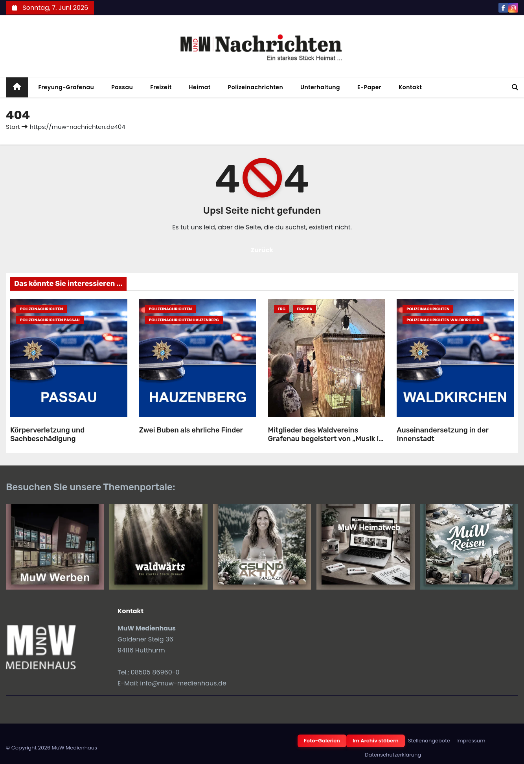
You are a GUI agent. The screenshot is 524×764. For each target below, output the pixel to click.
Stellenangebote (429, 740)
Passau (122, 87)
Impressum (470, 740)
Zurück (262, 250)
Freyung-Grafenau (66, 87)
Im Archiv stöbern (376, 740)
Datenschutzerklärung (393, 755)
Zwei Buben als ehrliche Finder (191, 430)
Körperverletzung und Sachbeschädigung (47, 434)
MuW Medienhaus (74, 747)
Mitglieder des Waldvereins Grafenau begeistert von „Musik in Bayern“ (325, 439)
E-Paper (369, 87)
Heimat (200, 87)
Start (13, 127)
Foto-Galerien (322, 740)
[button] (515, 87)
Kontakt (410, 87)
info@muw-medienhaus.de (183, 683)
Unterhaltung (320, 87)
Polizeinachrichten (255, 87)
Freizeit (160, 87)
